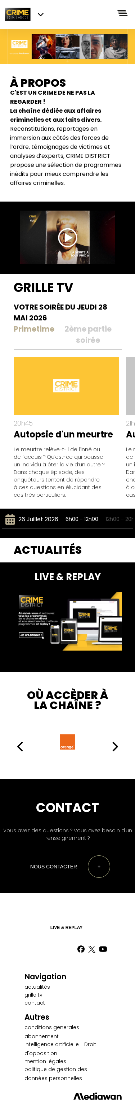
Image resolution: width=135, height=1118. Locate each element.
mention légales (45, 1061)
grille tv (33, 994)
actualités (37, 986)
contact (34, 1002)
